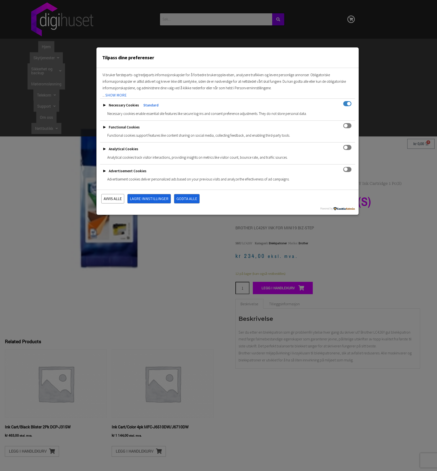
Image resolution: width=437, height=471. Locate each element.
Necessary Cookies (124, 105)
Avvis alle (113, 198)
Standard (151, 105)
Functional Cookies (124, 127)
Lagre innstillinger (149, 198)
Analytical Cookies (123, 149)
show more (116, 95)
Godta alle (186, 198)
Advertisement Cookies (127, 171)
